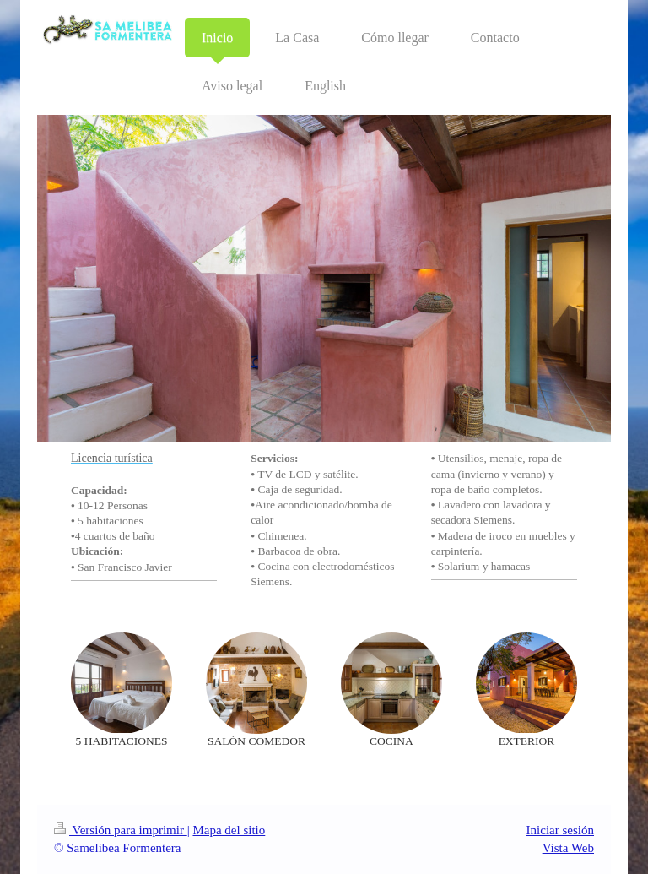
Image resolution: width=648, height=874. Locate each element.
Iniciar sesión (560, 830)
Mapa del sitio (228, 830)
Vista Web (568, 848)
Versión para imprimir (120, 830)
